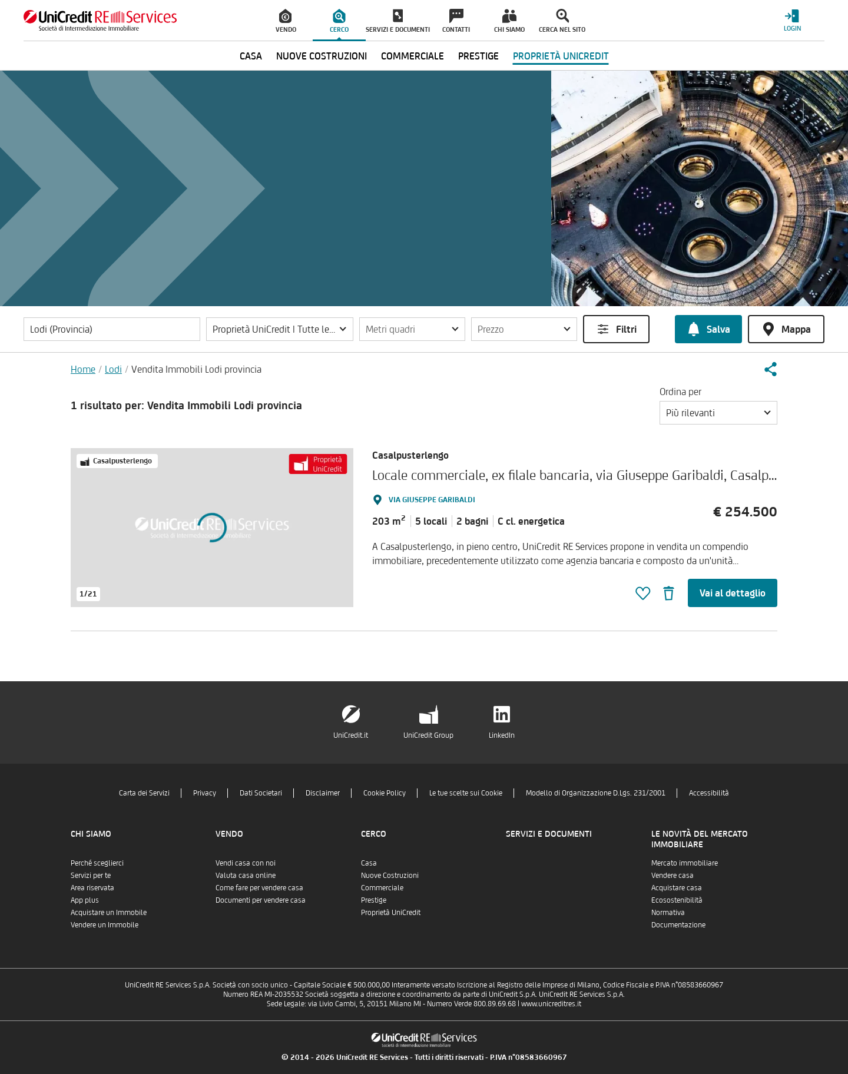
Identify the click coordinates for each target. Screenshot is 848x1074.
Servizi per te (91, 875)
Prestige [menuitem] (478, 56)
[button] (279, 329)
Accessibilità (709, 792)
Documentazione (678, 924)
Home (83, 369)
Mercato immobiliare (684, 862)
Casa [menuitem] (251, 56)
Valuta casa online (246, 875)
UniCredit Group (428, 735)
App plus (85, 900)
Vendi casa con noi (246, 862)
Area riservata (92, 887)
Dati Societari (261, 792)
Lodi (113, 369)
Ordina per (680, 391)
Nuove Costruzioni (390, 875)
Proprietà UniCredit (390, 912)
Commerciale (382, 887)
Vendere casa (672, 875)
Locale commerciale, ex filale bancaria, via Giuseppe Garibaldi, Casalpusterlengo (600, 475)
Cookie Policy (384, 792)
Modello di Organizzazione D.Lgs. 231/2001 (595, 792)
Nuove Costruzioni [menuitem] (321, 56)
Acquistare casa (676, 887)
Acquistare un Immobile (109, 912)
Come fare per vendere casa (259, 887)
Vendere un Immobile (104, 924)
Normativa (668, 912)
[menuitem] (286, 20)
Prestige (373, 900)
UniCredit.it (350, 735)
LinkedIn (502, 735)
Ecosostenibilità (677, 900)
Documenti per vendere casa (261, 900)
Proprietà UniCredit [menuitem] (561, 56)
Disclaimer (323, 792)
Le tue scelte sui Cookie (465, 792)
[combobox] (718, 413)
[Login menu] (792, 20)
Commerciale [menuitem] (412, 56)
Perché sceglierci (97, 862)
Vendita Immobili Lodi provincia (196, 369)
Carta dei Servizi (144, 792)
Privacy (204, 792)
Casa (369, 862)
